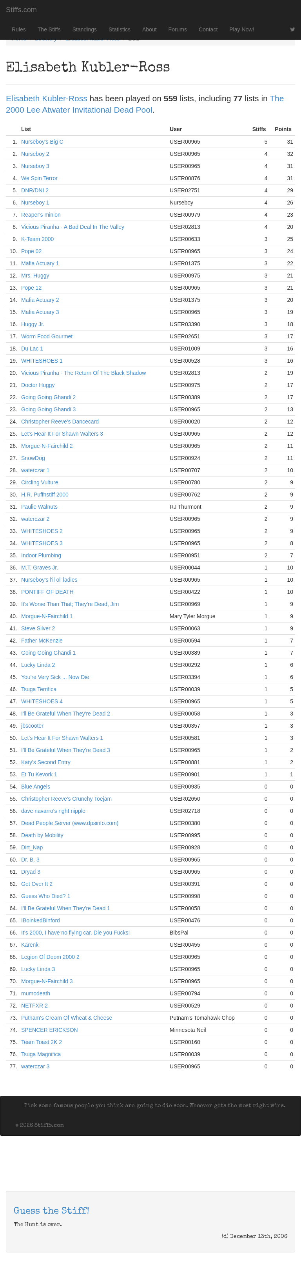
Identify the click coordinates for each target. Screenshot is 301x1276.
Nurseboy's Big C (42, 142)
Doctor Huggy (38, 385)
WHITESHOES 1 (42, 361)
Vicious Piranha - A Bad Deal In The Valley (72, 227)
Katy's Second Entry (46, 762)
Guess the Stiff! (51, 1211)
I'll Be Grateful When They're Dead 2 (65, 713)
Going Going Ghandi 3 (48, 409)
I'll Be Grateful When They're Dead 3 (65, 750)
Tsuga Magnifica (41, 1054)
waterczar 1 (35, 470)
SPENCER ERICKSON (49, 1030)
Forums (178, 29)
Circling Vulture (39, 482)
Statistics (120, 29)
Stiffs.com (21, 10)
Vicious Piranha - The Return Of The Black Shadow (83, 373)
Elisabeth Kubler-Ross (46, 98)
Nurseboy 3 (35, 166)
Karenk (29, 945)
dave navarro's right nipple (53, 811)
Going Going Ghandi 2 (48, 397)
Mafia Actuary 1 (40, 263)
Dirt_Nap (32, 847)
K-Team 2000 (37, 239)
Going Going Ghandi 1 (48, 653)
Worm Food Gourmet (47, 336)
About (149, 29)
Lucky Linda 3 (38, 969)
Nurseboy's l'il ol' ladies (49, 580)
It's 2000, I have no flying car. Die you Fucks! (75, 932)
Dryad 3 (30, 872)
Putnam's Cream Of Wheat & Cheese (66, 1018)
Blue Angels (35, 786)
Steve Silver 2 (38, 628)
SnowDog (33, 458)
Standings (85, 29)
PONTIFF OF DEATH (47, 592)
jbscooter (32, 726)
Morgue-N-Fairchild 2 (47, 446)
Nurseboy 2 (35, 154)
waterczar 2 (35, 519)
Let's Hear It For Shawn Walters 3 (62, 434)
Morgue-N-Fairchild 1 (47, 616)
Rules (19, 29)
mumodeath (35, 993)
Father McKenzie (42, 640)
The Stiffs (49, 29)
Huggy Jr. (32, 324)
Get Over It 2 (37, 884)
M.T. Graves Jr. (39, 567)
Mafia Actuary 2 (40, 300)
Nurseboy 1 (35, 202)
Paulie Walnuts (39, 507)
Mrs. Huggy (35, 275)
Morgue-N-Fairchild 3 (47, 981)
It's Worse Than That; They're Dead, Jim (70, 604)
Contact (208, 29)
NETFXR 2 (34, 1005)
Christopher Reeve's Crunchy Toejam (66, 799)
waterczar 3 (35, 1066)
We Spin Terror (39, 178)
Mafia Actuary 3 (40, 312)
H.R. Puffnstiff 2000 (45, 494)
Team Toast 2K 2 (41, 1042)
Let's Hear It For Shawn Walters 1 (62, 738)
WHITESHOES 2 (42, 531)
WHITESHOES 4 (42, 701)
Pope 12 (31, 288)
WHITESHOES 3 (42, 543)
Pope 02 (31, 251)
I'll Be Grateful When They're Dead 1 (65, 908)
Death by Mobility (42, 835)
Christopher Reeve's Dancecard (60, 421)
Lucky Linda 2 (38, 665)
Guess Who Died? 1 (45, 896)
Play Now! (241, 29)
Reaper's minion (41, 215)
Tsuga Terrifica (38, 689)
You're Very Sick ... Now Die (55, 677)
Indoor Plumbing (41, 555)
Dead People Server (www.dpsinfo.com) (69, 823)
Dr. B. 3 (30, 859)
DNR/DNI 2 (35, 190)
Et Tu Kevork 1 (39, 774)
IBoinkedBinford (40, 920)
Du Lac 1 (32, 348)
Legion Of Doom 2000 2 (50, 957)
